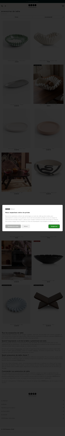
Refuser (26, 226)
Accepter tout (54, 226)
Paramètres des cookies (13, 226)
